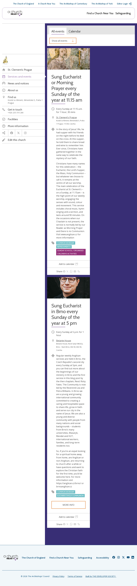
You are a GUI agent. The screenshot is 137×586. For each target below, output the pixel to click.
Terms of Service (75, 576)
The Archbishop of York (102, 3)
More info (68, 504)
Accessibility (102, 557)
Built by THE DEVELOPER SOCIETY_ (100, 576)
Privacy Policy (58, 576)
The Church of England (23, 3)
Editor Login (124, 3)
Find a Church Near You (100, 13)
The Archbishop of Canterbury (73, 3)
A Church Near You (46, 3)
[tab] (68, 264)
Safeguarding (123, 13)
